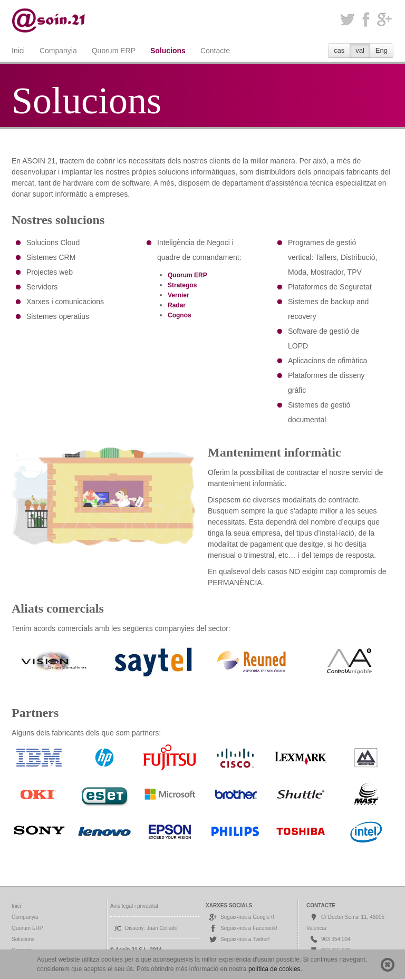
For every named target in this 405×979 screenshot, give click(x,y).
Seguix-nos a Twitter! (238, 939)
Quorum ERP (114, 50)
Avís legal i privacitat (134, 906)
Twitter (347, 19)
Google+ (384, 19)
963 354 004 (330, 939)
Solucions (168, 50)
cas (339, 50)
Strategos (182, 285)
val (359, 50)
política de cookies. (275, 969)
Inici (18, 50)
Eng (381, 50)
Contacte (215, 50)
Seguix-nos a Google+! (241, 917)
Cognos (179, 315)
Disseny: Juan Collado (145, 928)
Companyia (58, 50)
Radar (177, 305)
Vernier (178, 295)
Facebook (365, 19)
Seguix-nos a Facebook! (242, 928)
